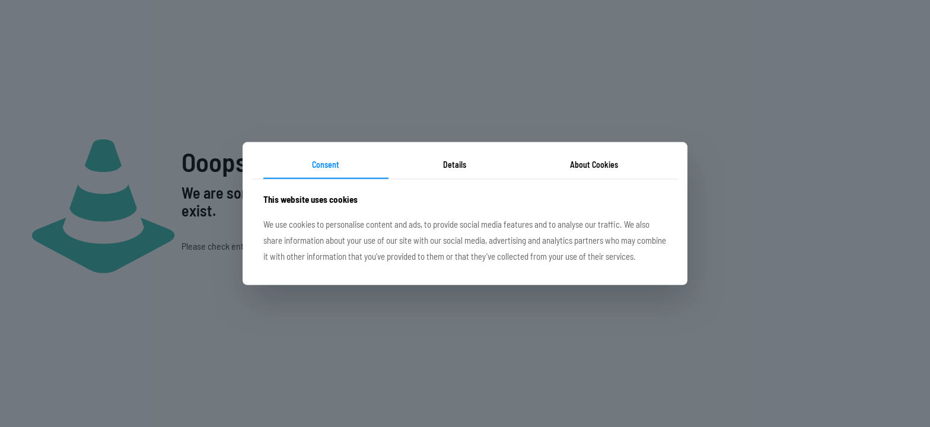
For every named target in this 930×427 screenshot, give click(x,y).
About (594, 165)
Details (454, 165)
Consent (325, 165)
